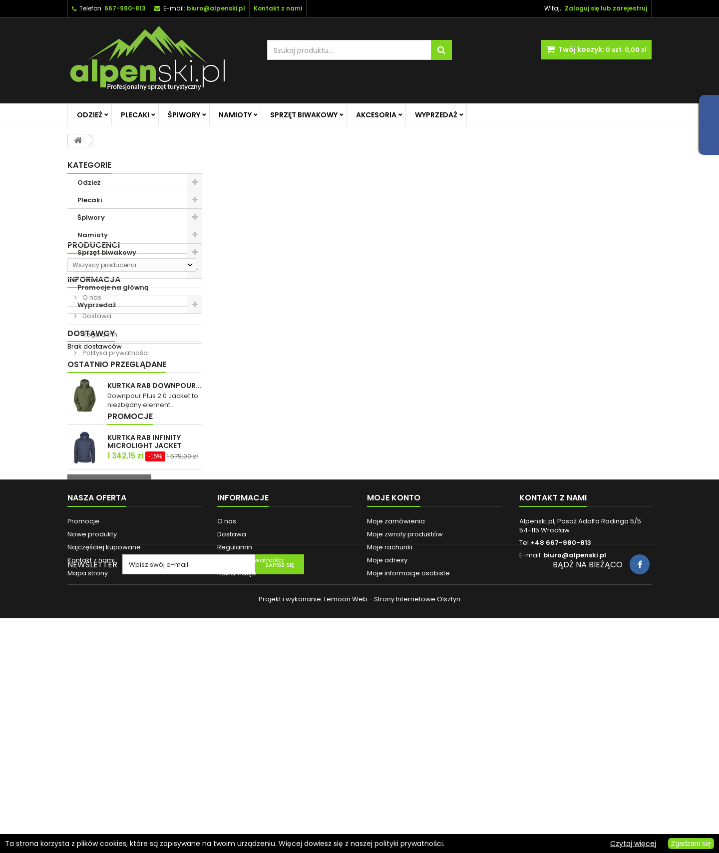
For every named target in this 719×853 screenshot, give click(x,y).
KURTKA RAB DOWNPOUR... (154, 534)
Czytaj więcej (633, 844)
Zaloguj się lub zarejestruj (606, 8)
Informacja (93, 379)
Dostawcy (91, 478)
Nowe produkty (92, 726)
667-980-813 (125, 8)
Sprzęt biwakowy (304, 115)
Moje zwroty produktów (405, 726)
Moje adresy (387, 752)
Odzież (89, 115)
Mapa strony (87, 765)
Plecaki (135, 115)
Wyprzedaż (436, 115)
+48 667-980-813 (560, 735)
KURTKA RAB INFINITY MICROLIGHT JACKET (144, 604)
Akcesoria (376, 115)
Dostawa (96, 415)
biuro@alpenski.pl (216, 8)
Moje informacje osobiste (408, 765)
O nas (91, 397)
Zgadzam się (691, 844)
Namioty (235, 115)
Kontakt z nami (91, 752)
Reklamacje (236, 765)
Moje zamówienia (396, 713)
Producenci (93, 331)
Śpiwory (184, 115)
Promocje (90, 579)
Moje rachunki (389, 739)
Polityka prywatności (115, 452)
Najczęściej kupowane (104, 739)
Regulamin (99, 433)
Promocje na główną (113, 287)
